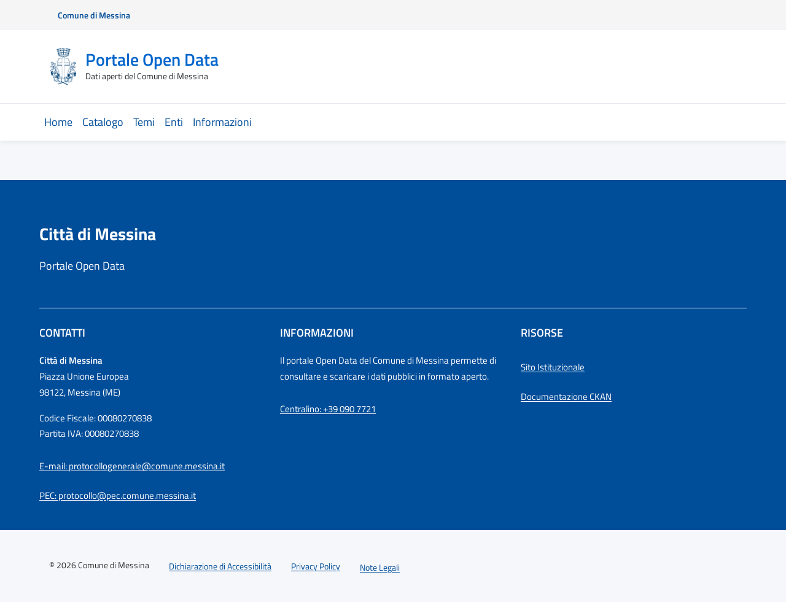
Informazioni (317, 332)
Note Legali (380, 567)
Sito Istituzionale (553, 367)
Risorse (542, 332)
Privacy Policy (315, 566)
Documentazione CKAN (566, 396)
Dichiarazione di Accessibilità (220, 566)
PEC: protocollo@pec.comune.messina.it (117, 495)
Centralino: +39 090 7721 (328, 409)
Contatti (62, 332)
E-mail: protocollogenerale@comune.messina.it (132, 466)
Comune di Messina (94, 15)
